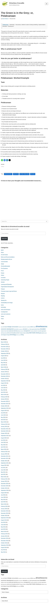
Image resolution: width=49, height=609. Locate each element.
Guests (2, 275)
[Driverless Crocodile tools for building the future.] (12, 4)
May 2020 (3, 502)
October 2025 (4, 353)
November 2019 (4, 516)
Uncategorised (4, 314)
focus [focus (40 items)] (28, 331)
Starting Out (3, 302)
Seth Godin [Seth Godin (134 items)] (32, 335)
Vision (2, 321)
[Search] (23, 223)
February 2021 (4, 482)
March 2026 (3, 344)
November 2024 (4, 379)
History (2, 277)
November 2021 (4, 461)
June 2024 (3, 390)
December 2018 (4, 541)
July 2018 (3, 553)
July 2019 (3, 525)
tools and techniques (5, 312)
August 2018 (4, 551)
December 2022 (4, 431)
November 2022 (4, 434)
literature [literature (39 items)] (22, 333)
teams (2, 307)
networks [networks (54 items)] (35, 333)
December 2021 (4, 459)
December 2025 (4, 349)
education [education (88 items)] (25, 331)
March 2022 (3, 452)
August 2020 (4, 496)
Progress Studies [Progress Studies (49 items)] (23, 335)
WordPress (12, 607)
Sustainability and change (7, 305)
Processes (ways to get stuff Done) (9, 293)
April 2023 (3, 422)
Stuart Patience (5, 18)
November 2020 (4, 489)
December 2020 (4, 486)
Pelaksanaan (5, 24)
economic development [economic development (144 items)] (7, 331)
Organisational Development (7, 289)
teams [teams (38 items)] (46, 335)
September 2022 (4, 438)
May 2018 (3, 555)
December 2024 (4, 376)
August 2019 (4, 523)
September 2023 (4, 411)
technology (3, 309)
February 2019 (4, 537)
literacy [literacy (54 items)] (19, 333)
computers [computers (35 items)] (20, 329)
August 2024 (4, 385)
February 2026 (4, 346)
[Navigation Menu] (46, 4)
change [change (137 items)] (9, 329)
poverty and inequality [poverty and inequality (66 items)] (11, 335)
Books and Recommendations (8, 259)
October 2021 (4, 463)
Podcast (3, 291)
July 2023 (3, 415)
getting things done (24, 176)
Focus (2, 273)
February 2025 (4, 372)
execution (16, 176)
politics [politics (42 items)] (5, 335)
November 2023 (4, 406)
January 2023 (4, 429)
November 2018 (4, 544)
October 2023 (4, 408)
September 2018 (4, 548)
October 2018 (4, 546)
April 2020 (3, 505)
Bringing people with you (6, 261)
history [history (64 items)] (38, 331)
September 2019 (4, 521)
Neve (2, 607)
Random (3, 296)
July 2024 (3, 388)
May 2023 (3, 420)
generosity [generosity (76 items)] (34, 331)
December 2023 (4, 404)
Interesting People (5, 282)
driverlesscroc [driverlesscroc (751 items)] (41, 329)
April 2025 (3, 367)
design (2, 266)
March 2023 (3, 424)
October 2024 (4, 381)
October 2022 (4, 436)
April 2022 (3, 450)
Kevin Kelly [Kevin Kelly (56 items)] (6, 333)
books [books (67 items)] (6, 329)
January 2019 (4, 539)
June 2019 (3, 528)
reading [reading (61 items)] (27, 335)
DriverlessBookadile (5, 268)
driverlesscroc (8, 176)
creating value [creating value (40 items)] (24, 329)
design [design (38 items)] (34, 329)
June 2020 (3, 500)
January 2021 (4, 484)
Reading (3, 298)
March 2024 (3, 397)
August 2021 (4, 468)
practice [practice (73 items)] (17, 335)
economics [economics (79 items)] (16, 331)
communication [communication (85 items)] (14, 329)
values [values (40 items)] (19, 337)
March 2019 (3, 535)
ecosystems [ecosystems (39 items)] (21, 331)
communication (4, 263)
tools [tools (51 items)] (17, 337)
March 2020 (3, 507)
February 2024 (4, 399)
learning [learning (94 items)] (15, 333)
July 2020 (3, 498)
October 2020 (4, 491)
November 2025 (4, 351)
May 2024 (3, 392)
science (2, 300)
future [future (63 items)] (31, 331)
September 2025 (4, 356)
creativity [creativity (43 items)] (28, 329)
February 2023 (4, 427)
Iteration (3, 284)
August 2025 (4, 358)
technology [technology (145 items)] (13, 337)
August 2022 (4, 441)
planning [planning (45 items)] (2, 335)
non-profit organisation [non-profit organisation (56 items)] (42, 333)
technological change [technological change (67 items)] (5, 337)
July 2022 (3, 443)
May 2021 (3, 475)
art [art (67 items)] (3, 329)
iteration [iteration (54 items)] (2, 333)
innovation (3, 279)
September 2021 (4, 466)
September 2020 (4, 493)
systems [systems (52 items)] (42, 335)
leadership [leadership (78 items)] (11, 333)
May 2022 (3, 447)
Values (2, 318)
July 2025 (3, 360)
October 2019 (4, 518)
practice (33, 176)
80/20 (2, 252)
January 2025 (4, 374)
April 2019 (3, 532)
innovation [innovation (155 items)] (43, 331)
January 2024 (4, 402)
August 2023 (4, 413)
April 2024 (3, 395)
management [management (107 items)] (27, 333)
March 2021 (3, 479)
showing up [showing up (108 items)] (38, 335)
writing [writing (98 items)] (22, 337)
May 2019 (3, 530)
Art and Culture (4, 257)
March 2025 (3, 369)
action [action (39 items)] (2, 329)
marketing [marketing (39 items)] (32, 333)
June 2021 (3, 473)
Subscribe (4, 240)
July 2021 (3, 470)
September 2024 (4, 383)
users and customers (5, 316)
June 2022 (3, 445)
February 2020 (4, 509)
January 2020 (4, 512)
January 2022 (4, 457)
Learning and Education (6, 286)
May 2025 (3, 365)
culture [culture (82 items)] (31, 329)
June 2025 (3, 363)
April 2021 (3, 477)
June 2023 (3, 418)
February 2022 (4, 454)
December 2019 (4, 514)
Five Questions (4, 270)
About (2, 254)
